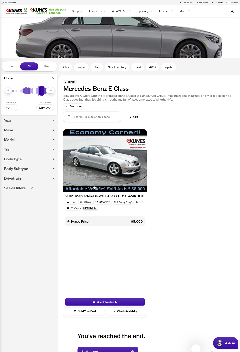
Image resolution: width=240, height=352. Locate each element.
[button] (69, 160)
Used (137, 67)
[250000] (45, 107)
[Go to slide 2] (100, 188)
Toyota (168, 67)
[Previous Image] (68, 160)
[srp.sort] (133, 116)
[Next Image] (141, 160)
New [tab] (11, 66)
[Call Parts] (217, 3)
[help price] (68, 221)
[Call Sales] (185, 3)
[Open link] (90, 208)
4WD (152, 67)
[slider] (8, 90)
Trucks (81, 67)
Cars (97, 67)
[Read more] (73, 106)
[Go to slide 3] (104, 188)
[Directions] (232, 3)
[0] (10, 107)
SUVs (65, 67)
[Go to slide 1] (94, 188)
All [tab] (29, 66)
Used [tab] (47, 66)
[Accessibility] (9, 3)
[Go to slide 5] (114, 188)
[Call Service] (201, 3)
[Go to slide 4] (110, 188)
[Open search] (232, 11)
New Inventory (117, 67)
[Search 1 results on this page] (92, 117)
